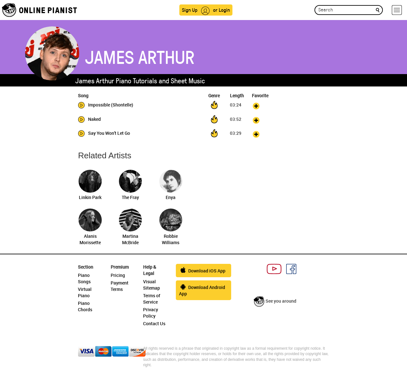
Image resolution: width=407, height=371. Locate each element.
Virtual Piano (85, 292)
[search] (377, 10)
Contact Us (154, 323)
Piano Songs (84, 278)
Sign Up (189, 9)
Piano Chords (85, 306)
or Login (221, 9)
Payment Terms (119, 286)
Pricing (118, 275)
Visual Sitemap (151, 284)
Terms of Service (151, 298)
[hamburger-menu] (397, 10)
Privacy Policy (150, 312)
